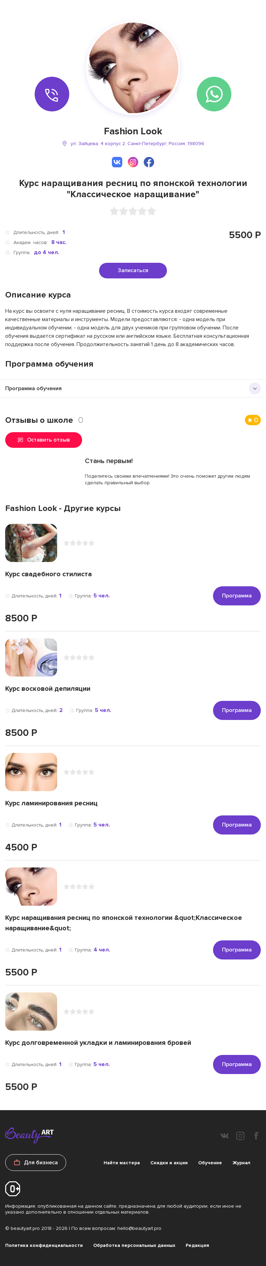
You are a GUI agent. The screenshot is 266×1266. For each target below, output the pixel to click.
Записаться (133, 270)
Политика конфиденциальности (44, 1245)
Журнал (241, 1163)
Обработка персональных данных (134, 1245)
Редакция (197, 1245)
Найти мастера (122, 1163)
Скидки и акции (169, 1163)
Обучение (210, 1163)
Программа (237, 595)
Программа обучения (33, 388)
